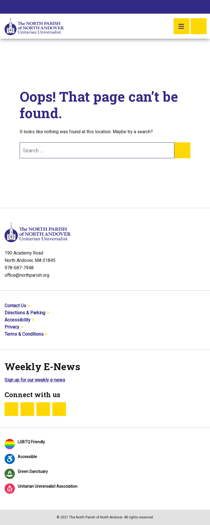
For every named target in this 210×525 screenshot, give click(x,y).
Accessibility (17, 320)
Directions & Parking (25, 312)
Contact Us (15, 305)
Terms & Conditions (24, 334)
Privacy (12, 327)
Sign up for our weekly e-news (35, 380)
